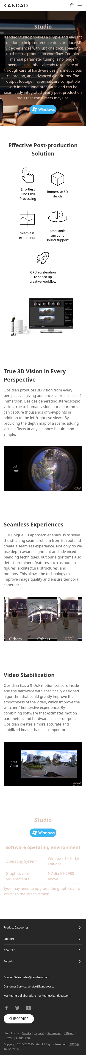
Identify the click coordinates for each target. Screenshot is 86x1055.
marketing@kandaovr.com (53, 996)
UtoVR (9, 1038)
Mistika (26, 1033)
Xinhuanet (54, 1033)
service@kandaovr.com (42, 986)
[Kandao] (16, 5)
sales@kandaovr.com (35, 977)
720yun (69, 1033)
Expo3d (39, 1033)
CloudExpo (23, 1038)
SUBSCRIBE (18, 1018)
